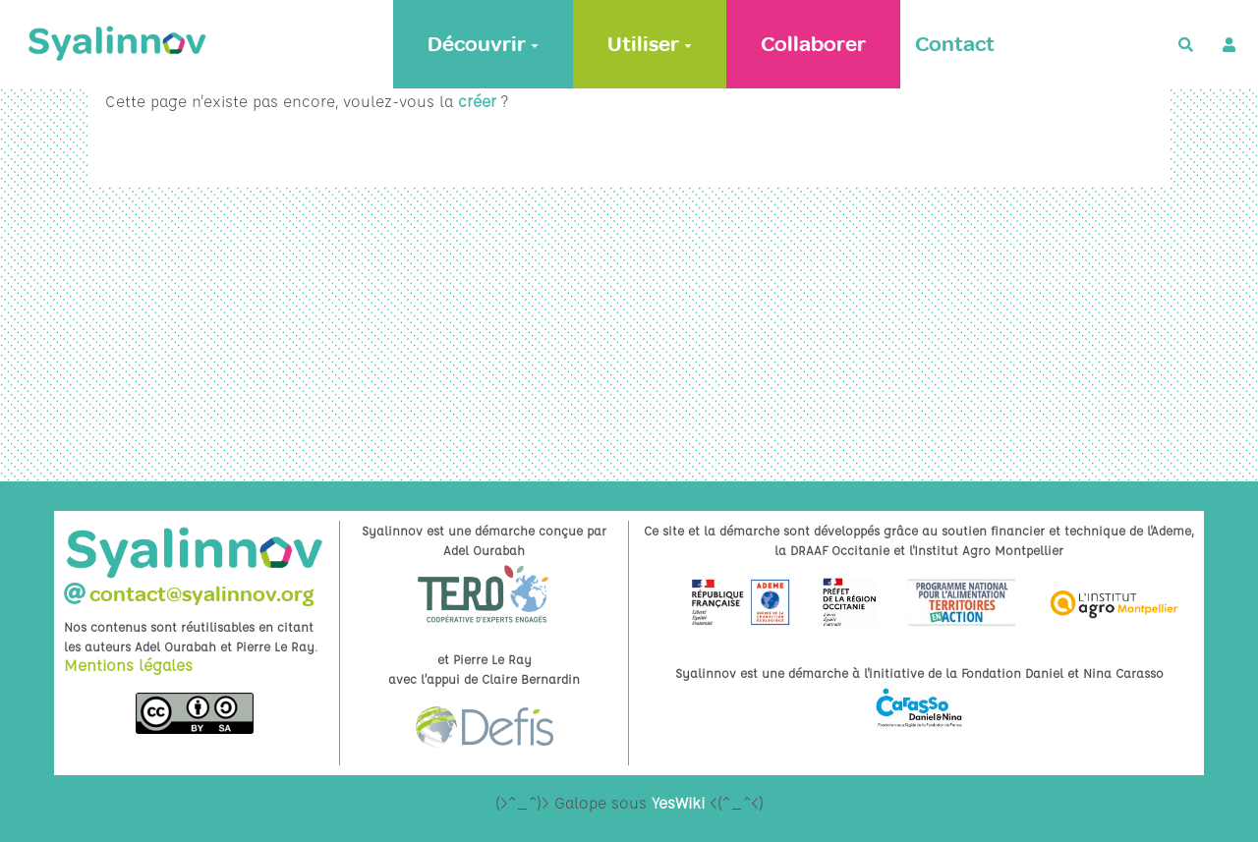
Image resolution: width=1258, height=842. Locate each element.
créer (477, 101)
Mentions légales (128, 665)
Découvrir (483, 44)
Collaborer (813, 44)
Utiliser (649, 44)
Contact (955, 44)
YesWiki (678, 803)
